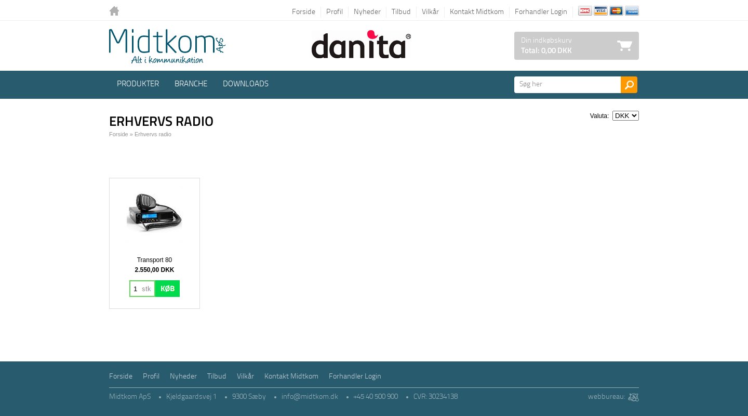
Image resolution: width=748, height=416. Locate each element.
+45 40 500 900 (376, 397)
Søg (629, 84)
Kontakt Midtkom (477, 12)
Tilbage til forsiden (116, 11)
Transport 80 (154, 260)
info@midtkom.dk (310, 397)
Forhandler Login (541, 12)
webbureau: (606, 397)
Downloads (246, 84)
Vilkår (430, 12)
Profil (334, 12)
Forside (303, 12)
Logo (167, 46)
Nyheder (367, 12)
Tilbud (401, 12)
